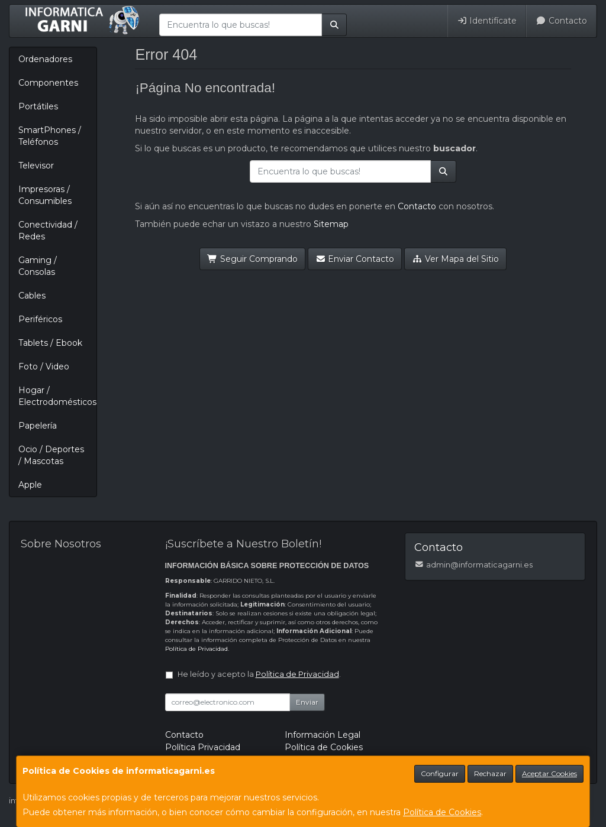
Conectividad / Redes (48, 230)
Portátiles (38, 106)
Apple (30, 484)
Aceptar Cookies (549, 773)
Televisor (36, 165)
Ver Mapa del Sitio (455, 259)
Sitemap (331, 224)
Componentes (48, 82)
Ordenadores (45, 59)
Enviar (307, 702)
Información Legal (322, 734)
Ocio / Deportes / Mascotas (51, 455)
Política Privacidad (202, 747)
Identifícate (487, 20)
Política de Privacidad (196, 649)
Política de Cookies (442, 812)
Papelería (37, 425)
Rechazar (490, 773)
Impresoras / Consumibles (45, 195)
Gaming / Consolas (37, 266)
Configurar (440, 773)
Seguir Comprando (252, 259)
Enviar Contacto (355, 259)
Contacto (561, 20)
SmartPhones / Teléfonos (49, 136)
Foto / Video (43, 366)
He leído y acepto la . (259, 674)
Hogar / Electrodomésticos (57, 396)
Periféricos (40, 319)
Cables (32, 295)
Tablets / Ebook (50, 343)
